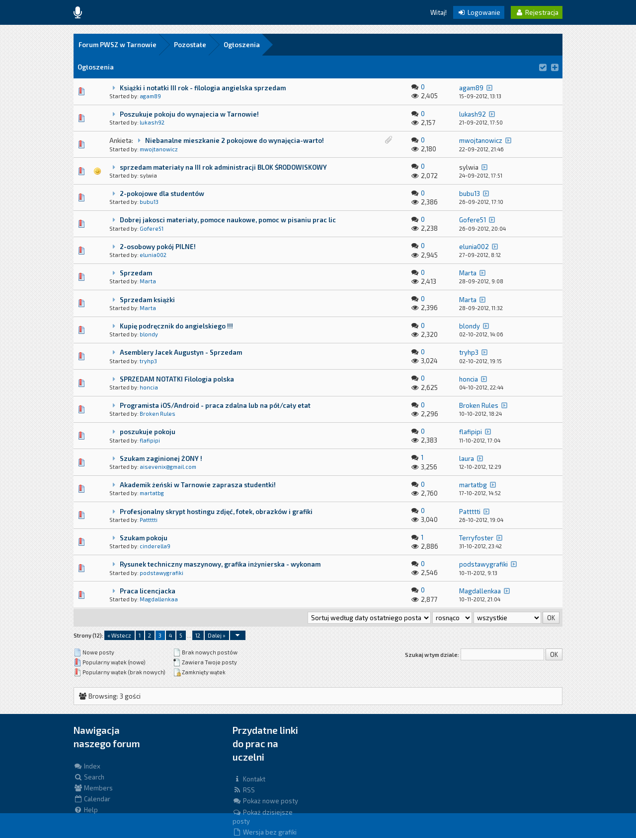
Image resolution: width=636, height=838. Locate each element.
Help (86, 810)
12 (197, 635)
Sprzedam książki (147, 300)
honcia (149, 387)
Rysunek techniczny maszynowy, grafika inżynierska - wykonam (220, 564)
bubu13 (149, 201)
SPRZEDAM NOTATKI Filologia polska (177, 379)
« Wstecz (119, 635)
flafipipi (150, 440)
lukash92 (152, 122)
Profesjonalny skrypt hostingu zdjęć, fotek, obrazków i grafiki (216, 512)
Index (87, 766)
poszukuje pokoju (147, 432)
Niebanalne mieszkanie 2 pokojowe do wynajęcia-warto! (234, 140)
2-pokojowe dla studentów (162, 193)
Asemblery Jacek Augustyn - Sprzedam (181, 352)
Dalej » (217, 635)
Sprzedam (136, 273)
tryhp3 (148, 361)
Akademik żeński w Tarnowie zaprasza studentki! (198, 485)
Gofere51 (151, 228)
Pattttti (149, 519)
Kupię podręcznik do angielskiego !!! (176, 326)
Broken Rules (157, 413)
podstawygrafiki (161, 573)
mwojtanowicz (159, 149)
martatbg (152, 493)
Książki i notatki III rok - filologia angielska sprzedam (203, 88)
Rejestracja (536, 12)
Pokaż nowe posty (265, 801)
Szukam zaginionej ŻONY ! (161, 458)
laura (466, 458)
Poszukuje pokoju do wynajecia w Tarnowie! (189, 114)
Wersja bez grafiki (265, 832)
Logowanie (478, 12)
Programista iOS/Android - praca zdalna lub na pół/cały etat (215, 405)
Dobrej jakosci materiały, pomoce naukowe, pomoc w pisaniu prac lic (228, 220)
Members (93, 788)
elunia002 (153, 255)
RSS (244, 790)
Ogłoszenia (242, 45)
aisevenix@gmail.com (168, 466)
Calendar (92, 799)
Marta (148, 281)
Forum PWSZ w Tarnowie (118, 45)
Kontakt (249, 779)
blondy (149, 334)
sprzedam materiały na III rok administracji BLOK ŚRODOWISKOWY (223, 167)
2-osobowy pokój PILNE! (158, 247)
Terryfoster (476, 538)
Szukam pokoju (143, 538)
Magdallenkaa (159, 599)
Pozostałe (190, 45)
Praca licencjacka (147, 591)
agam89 (150, 96)
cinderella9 (155, 546)
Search (89, 777)
